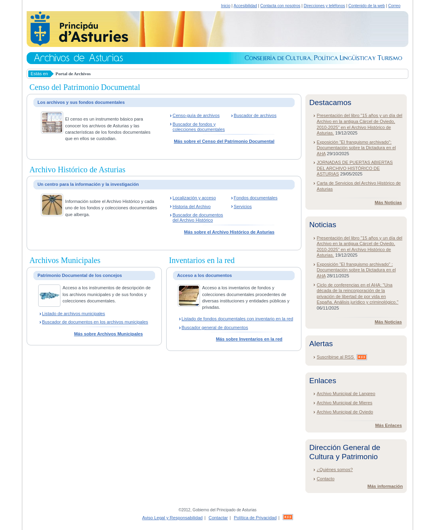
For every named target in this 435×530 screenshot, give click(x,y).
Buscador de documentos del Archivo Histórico (198, 217)
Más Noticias (388, 202)
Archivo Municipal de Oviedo (345, 411)
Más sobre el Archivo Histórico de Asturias (229, 232)
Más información (385, 486)
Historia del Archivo (192, 206)
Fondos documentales (256, 197)
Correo (394, 6)
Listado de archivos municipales (73, 313)
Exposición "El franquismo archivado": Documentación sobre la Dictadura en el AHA (356, 148)
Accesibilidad (245, 6)
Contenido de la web (366, 6)
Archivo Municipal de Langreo (346, 393)
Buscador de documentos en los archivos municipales (95, 322)
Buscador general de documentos (215, 327)
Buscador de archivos (255, 115)
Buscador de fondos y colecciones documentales (199, 127)
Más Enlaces (388, 425)
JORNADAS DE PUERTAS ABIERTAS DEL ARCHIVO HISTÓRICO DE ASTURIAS (354, 168)
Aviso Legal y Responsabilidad (172, 517)
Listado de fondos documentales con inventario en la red (237, 318)
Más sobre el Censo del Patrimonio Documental (224, 141)
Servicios (243, 206)
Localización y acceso (194, 197)
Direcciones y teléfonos (324, 6)
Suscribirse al (342, 357)
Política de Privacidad (255, 517)
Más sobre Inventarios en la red (249, 339)
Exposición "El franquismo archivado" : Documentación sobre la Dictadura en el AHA (356, 270)
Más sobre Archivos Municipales (108, 333)
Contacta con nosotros (280, 6)
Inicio (226, 6)
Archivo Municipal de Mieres (344, 402)
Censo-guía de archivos (196, 115)
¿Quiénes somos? (335, 469)
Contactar (218, 517)
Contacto (325, 478)
